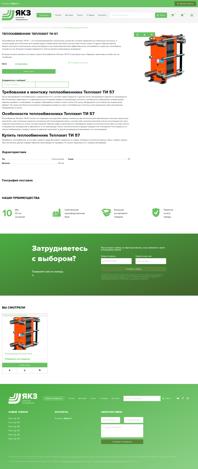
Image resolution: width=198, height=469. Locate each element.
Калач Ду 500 (14, 418)
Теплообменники (28, 28)
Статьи (80, 15)
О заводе (90, 15)
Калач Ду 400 (14, 422)
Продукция (44, 15)
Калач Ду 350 (14, 427)
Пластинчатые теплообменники (49, 28)
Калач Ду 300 (14, 431)
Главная (5, 28)
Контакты (102, 15)
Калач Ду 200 (14, 439)
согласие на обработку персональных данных (78, 457)
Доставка (69, 15)
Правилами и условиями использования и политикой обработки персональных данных (94, 461)
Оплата (58, 15)
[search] (138, 15)
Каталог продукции (54, 398)
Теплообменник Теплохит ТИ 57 (18, 354)
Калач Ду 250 (14, 435)
